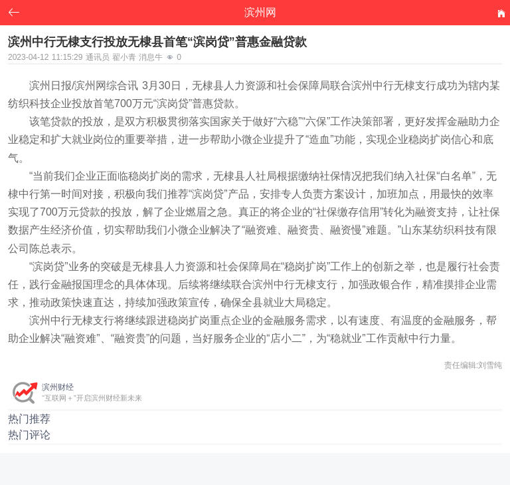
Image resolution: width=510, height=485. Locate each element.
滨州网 (260, 12)
